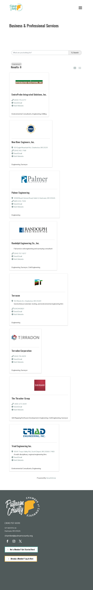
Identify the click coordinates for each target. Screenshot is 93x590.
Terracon (16, 295)
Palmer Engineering (21, 192)
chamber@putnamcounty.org (19, 535)
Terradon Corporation (22, 350)
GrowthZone (51, 478)
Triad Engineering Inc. (22, 446)
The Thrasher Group (21, 398)
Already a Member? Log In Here (22, 558)
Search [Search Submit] (75, 52)
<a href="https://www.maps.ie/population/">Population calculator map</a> (46, 579)
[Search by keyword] (40, 53)
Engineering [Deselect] (16, 64)
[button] (75, 68)
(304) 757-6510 (12, 523)
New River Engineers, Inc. (23, 142)
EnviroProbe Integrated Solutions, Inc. (29, 94)
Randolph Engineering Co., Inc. (25, 243)
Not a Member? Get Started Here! (22, 549)
